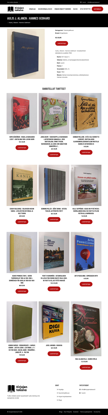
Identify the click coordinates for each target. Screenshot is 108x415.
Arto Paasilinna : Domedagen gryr (86, 276)
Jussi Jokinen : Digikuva (54, 345)
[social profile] (20, 2)
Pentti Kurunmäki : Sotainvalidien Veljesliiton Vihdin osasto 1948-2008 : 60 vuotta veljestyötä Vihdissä (54, 278)
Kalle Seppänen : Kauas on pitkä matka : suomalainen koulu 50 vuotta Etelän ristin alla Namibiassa (86, 211)
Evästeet (75, 412)
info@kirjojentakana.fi (93, 2)
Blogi (75, 9)
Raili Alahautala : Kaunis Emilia (86, 359)
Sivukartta (97, 412)
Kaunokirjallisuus (45, 9)
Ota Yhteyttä (85, 9)
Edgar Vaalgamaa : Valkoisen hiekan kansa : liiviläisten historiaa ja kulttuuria (22, 211)
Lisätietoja (62, 43)
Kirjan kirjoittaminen (63, 9)
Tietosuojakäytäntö (86, 412)
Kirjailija (32, 9)
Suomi (84, 2)
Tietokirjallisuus (68, 30)
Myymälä (97, 9)
